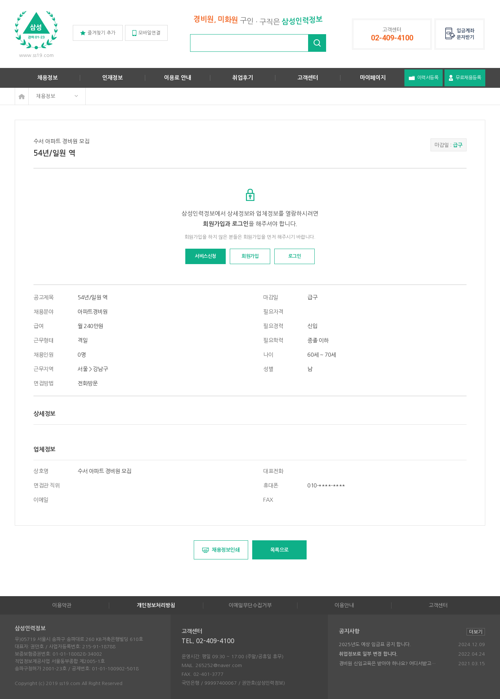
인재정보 (112, 77)
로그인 (294, 256)
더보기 (475, 632)
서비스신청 (205, 256)
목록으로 (279, 549)
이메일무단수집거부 (250, 605)
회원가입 (250, 256)
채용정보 (47, 77)
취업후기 (242, 77)
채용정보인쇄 (221, 550)
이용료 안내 (177, 77)
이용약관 (61, 605)
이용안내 (344, 605)
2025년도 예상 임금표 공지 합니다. (375, 644)
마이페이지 (373, 77)
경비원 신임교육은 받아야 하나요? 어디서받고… (387, 663)
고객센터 (307, 77)
